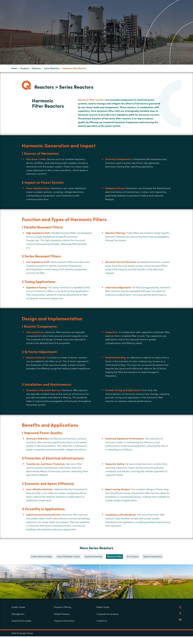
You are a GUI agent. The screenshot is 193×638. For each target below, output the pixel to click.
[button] (41, 556)
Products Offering (62, 607)
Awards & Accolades (21, 620)
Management (18, 614)
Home (14, 68)
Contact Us (101, 620)
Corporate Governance (107, 614)
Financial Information (64, 620)
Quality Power (18, 607)
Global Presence (62, 614)
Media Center (102, 607)
